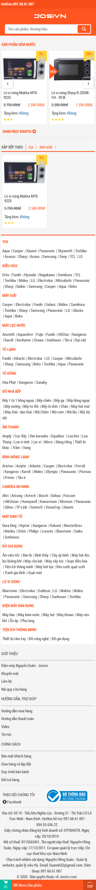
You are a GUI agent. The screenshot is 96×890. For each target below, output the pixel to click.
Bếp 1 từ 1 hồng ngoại (18, 400)
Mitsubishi (63, 280)
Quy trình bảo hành (15, 771)
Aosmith (8, 334)
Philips (34, 531)
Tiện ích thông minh (19, 566)
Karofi (9, 339)
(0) (5, 887)
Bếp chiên (44, 400)
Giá (30, 147)
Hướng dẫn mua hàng (16, 710)
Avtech (30, 495)
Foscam (69, 495)
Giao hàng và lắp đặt (16, 763)
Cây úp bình (60, 555)
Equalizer (58, 435)
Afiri (5, 495)
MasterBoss (73, 525)
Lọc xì (37, 441)
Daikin (20, 286)
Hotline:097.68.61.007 (17, 3)
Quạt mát (35, 572)
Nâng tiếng (64, 441)
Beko (73, 286)
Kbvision (66, 501)
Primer (10, 477)
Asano (34, 256)
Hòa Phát (9, 382)
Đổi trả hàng (10, 779)
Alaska (78, 310)
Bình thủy (42, 555)
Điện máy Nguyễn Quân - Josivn (24, 665)
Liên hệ (6, 681)
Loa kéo (73, 435)
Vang (26, 447)
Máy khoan (65, 614)
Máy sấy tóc (55, 561)
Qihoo (9, 507)
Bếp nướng (12, 406)
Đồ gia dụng (60, 638)
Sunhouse (54, 339)
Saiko (78, 531)
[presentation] (8, 83)
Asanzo (10, 256)
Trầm (16, 447)
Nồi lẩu (72, 411)
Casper (18, 250)
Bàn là (27, 555)
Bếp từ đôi (30, 406)
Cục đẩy (21, 435)
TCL (73, 256)
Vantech (36, 507)
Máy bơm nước (29, 614)
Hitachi (19, 358)
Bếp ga (59, 400)
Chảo (64, 406)
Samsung (49, 256)
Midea (23, 280)
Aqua (6, 250)
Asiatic (21, 465)
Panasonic (47, 250)
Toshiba (81, 250)
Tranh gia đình (15, 572)
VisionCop (53, 507)
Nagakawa (47, 274)
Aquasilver (25, 334)
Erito (5, 274)
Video (5, 726)
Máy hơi (48, 614)
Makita (65, 590)
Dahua (55, 495)
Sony (63, 256)
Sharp (22, 256)
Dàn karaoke (39, 435)
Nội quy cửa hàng (14, 689)
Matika (10, 531)
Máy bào (8, 614)
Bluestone (63, 531)
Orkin (22, 531)
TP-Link (21, 507)
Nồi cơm (58, 411)
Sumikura (65, 274)
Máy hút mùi (80, 406)
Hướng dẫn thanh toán (17, 718)
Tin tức (6, 734)
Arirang (17, 495)
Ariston (7, 465)
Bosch (43, 495)
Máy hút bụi (44, 566)
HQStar (63, 334)
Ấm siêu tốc (11, 555)
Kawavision (48, 501)
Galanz (51, 304)
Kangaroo (79, 334)
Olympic (52, 471)
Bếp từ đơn (49, 406)
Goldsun (44, 590)
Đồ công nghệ (39, 638)
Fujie (39, 334)
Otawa (39, 339)
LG (81, 256)
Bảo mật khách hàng (16, 755)
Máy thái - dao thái (18, 411)
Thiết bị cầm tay (14, 638)
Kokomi (55, 525)
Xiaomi (31, 250)
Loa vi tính (21, 441)
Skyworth (65, 250)
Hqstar (24, 525)
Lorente (47, 531)
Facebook (14, 801)
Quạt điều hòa (77, 561)
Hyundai (30, 274)
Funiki (16, 274)
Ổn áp (14, 620)
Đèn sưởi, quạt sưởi (70, 566)
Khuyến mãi (9, 673)
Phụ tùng (27, 620)
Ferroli (80, 465)
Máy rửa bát (33, 561)
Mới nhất (46, 147)
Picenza (85, 471)
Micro (48, 441)
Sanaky (41, 382)
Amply (7, 435)
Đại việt (80, 339)
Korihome (24, 339)
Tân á (68, 339)
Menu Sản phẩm (30, 885)
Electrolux (45, 280)
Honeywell (29, 501)
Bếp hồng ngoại (78, 400)
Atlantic (35, 465)
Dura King (9, 525)
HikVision (11, 501)
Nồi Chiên (42, 411)
